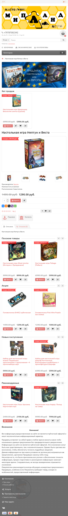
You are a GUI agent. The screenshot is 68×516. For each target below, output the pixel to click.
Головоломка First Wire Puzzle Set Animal (48, 313)
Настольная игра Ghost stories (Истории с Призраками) (15, 264)
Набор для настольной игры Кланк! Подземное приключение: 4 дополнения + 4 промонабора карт (16, 361)
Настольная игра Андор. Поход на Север (48, 405)
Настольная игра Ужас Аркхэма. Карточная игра (16, 405)
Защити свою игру (9, 497)
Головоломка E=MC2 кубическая (17, 312)
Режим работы (8, 485)
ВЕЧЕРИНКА (7, 47)
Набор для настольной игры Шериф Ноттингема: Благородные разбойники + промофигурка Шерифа (47, 361)
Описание (8, 226)
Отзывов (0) (22, 226)
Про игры (6, 482)
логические (11, 43)
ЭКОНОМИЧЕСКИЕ (24, 47)
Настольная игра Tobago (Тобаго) (45, 264)
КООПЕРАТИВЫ (41, 47)
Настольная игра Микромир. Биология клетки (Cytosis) (15, 110)
